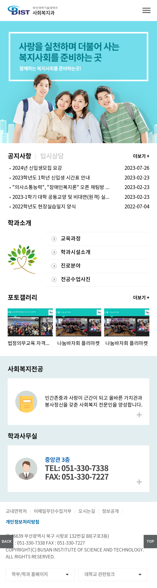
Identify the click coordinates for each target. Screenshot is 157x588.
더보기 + (141, 156)
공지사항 (19, 156)
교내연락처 (16, 511)
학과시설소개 (76, 252)
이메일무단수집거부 (52, 511)
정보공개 (110, 511)
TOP (150, 541)
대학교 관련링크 (113, 574)
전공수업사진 (76, 279)
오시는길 (86, 511)
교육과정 (71, 239)
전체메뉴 (146, 10)
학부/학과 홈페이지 (40, 574)
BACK (7, 541)
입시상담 (52, 156)
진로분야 (71, 266)
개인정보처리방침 (22, 522)
